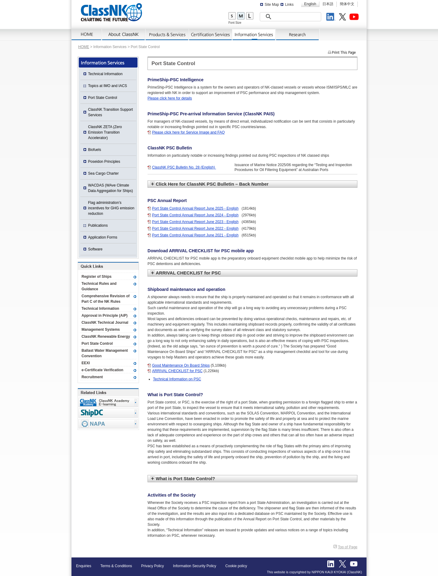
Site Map (272, 4)
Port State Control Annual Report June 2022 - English (195, 228)
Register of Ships (97, 276)
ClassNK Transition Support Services (110, 112)
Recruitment (92, 377)
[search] (283, 17)
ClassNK (111, 12)
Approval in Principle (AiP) (104, 315)
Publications (98, 225)
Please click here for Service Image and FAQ (188, 132)
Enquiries (83, 566)
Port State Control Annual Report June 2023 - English (195, 222)
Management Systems (101, 329)
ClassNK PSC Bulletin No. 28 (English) (184, 167)
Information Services (254, 34)
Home (86, 34)
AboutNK (123, 34)
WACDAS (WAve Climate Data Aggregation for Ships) (110, 188)
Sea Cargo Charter (103, 173)
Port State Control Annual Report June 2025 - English (195, 208)
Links (289, 4)
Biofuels (94, 150)
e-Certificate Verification (102, 370)
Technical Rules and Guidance (99, 286)
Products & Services (167, 34)
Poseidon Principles (104, 161)
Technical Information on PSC (177, 379)
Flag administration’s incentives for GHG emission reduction (111, 208)
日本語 (327, 4)
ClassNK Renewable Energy (106, 336)
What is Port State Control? (185, 478)
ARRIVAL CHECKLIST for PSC (188, 272)
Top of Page (347, 547)
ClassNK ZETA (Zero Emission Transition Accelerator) (105, 132)
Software (95, 249)
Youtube (354, 18)
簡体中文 (347, 4)
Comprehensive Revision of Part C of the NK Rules (106, 299)
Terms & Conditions (116, 566)
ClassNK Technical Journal (105, 322)
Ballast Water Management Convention (105, 353)
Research (297, 34)
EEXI (86, 363)
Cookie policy (236, 566)
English (310, 4)
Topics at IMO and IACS (107, 86)
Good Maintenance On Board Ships (181, 365)
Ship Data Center (108, 413)
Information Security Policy (194, 566)
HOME (83, 47)
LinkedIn (331, 18)
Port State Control (102, 98)
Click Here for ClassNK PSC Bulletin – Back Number (212, 184)
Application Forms (102, 237)
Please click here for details (170, 98)
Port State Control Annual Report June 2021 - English (195, 235)
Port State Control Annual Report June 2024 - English (195, 215)
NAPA (108, 423)
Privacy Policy (152, 566)
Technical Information (105, 74)
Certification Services (210, 34)
